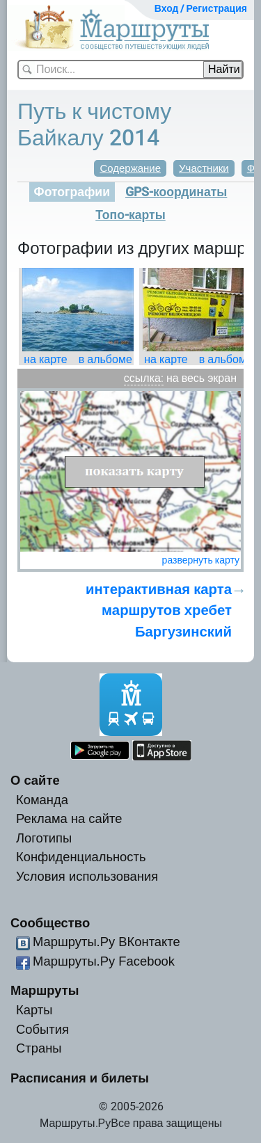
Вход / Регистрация (201, 8)
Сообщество (50, 923)
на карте (46, 359)
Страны (39, 1048)
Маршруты (44, 990)
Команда (42, 799)
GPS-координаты (176, 192)
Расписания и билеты (79, 1078)
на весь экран (201, 378)
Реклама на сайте (69, 818)
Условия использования (87, 876)
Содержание (130, 168)
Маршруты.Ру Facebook (104, 961)
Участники (204, 168)
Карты (34, 1009)
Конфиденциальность (81, 856)
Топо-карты (130, 215)
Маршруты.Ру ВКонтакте (106, 941)
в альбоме (105, 359)
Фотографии (72, 192)
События (42, 1029)
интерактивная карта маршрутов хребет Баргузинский (159, 610)
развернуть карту (200, 560)
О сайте (35, 780)
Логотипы (44, 838)
